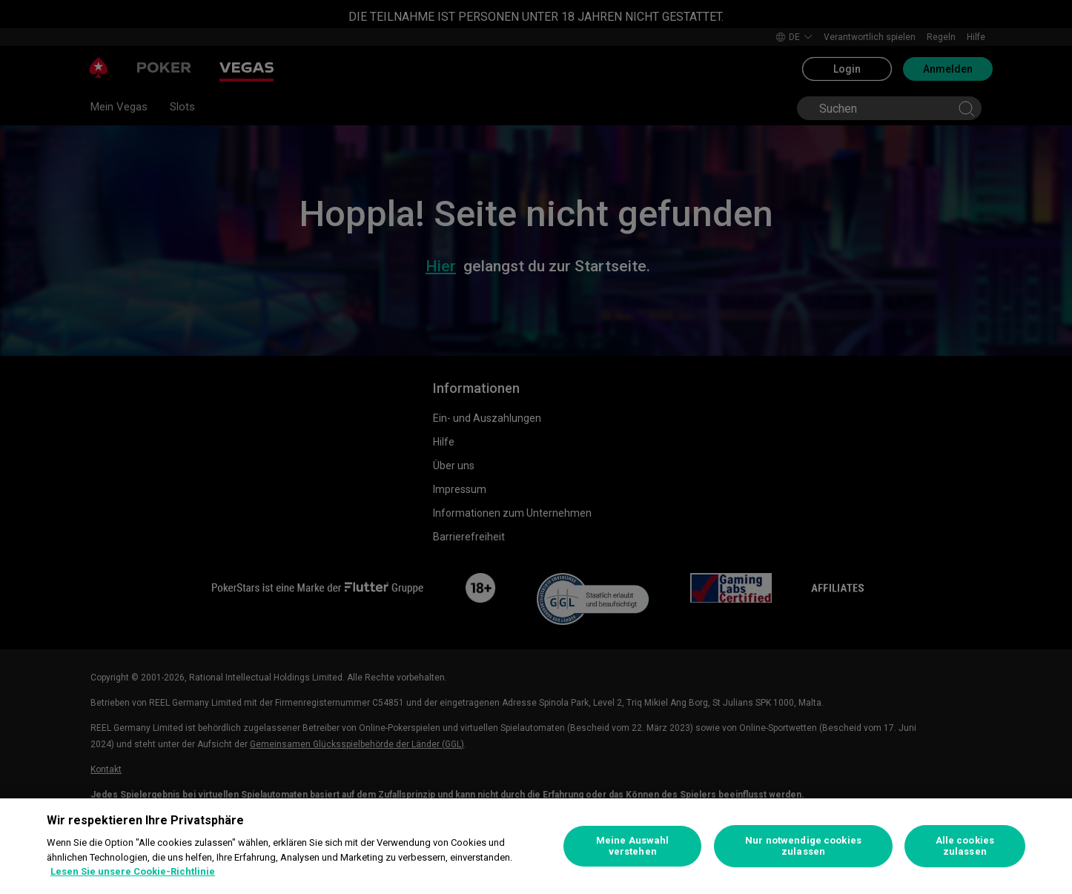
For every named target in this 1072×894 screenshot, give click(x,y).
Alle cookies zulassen (965, 846)
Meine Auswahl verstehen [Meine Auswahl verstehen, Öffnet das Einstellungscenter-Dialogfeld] (632, 846)
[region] (536, 846)
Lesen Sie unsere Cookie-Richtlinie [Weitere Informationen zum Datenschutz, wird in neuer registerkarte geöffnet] (132, 871)
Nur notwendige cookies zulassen (803, 846)
